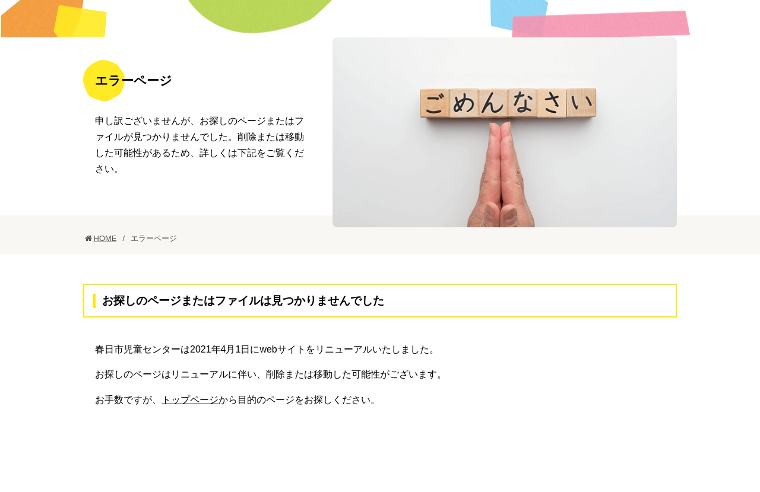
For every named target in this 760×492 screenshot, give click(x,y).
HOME (105, 275)
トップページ (190, 436)
